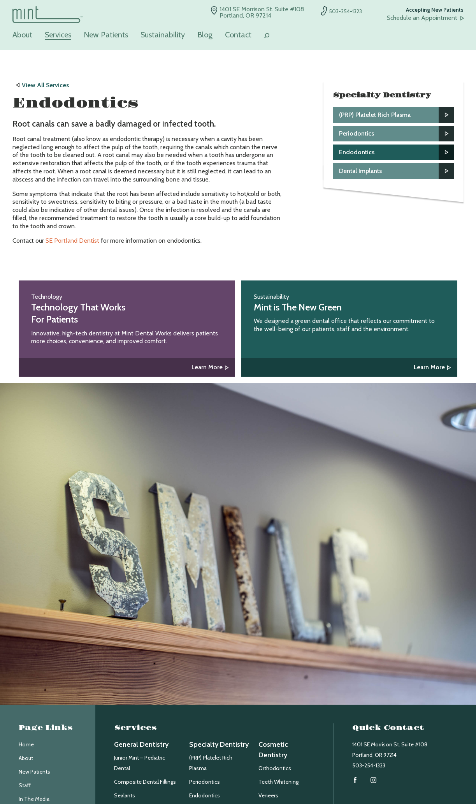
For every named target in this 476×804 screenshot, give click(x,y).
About (22, 34)
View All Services (45, 85)
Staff (25, 785)
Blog (205, 34)
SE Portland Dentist (72, 240)
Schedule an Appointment (422, 18)
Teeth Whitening (278, 781)
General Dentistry (141, 744)
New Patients (106, 34)
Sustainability (163, 34)
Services (58, 34)
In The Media (34, 798)
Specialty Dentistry (219, 744)
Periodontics (204, 781)
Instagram (373, 780)
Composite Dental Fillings (145, 781)
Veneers (268, 795)
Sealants (124, 795)
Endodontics (204, 795)
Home (26, 744)
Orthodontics (274, 768)
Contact (238, 34)
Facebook (355, 780)
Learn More (207, 367)
